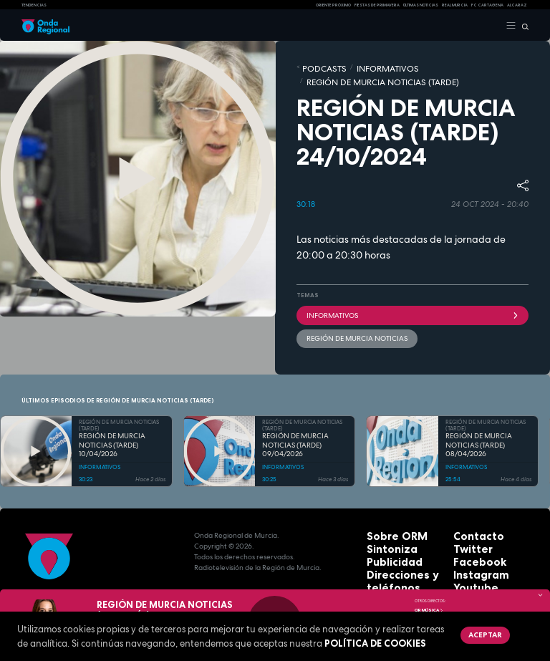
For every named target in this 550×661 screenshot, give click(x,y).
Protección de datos (404, 561)
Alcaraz (517, 5)
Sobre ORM (387, 508)
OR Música (429, 610)
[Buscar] (522, 25)
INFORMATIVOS (361, 66)
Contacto (470, 508)
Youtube (469, 551)
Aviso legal (387, 572)
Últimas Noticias (420, 5)
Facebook (471, 529)
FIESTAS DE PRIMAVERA (377, 5)
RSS (459, 561)
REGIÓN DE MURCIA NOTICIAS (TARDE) (443, 66)
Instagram (472, 540)
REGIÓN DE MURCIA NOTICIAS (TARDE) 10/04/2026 (112, 418)
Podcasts (316, 66)
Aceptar (477, 632)
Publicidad (386, 529)
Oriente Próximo (333, 5)
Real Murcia (455, 5)
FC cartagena (487, 5)
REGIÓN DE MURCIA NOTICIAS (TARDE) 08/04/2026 (478, 418)
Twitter (467, 519)
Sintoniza (384, 519)
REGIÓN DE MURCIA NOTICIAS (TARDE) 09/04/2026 (295, 418)
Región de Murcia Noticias (344, 314)
